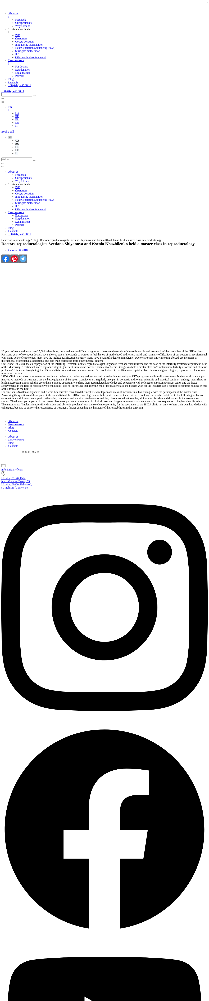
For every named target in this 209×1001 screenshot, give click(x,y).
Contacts (13, 430)
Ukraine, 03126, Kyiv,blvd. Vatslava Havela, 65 (15, 480)
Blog (35, 240)
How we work (16, 424)
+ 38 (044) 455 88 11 (31, 451)
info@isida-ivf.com (12, 469)
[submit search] (34, 95)
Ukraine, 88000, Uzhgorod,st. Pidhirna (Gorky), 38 (16, 486)
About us (13, 421)
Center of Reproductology (16, 240)
